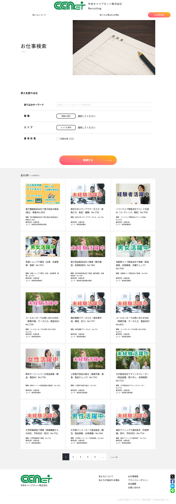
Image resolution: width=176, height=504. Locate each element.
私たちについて (39, 15)
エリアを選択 (66, 127)
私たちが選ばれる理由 (109, 15)
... (102, 456)
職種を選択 (66, 116)
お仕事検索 (159, 15)
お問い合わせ (134, 487)
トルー (167, 499)
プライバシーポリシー (138, 480)
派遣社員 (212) (65, 138)
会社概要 (132, 483)
